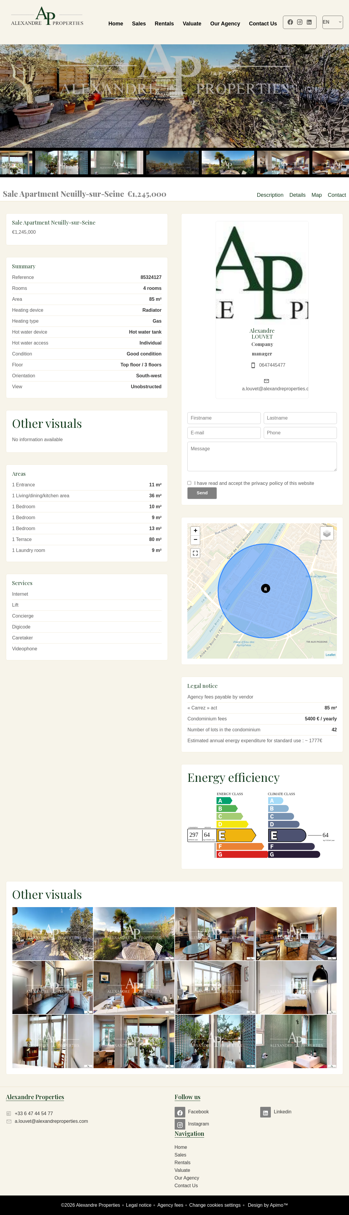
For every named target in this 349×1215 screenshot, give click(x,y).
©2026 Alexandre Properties (90, 1205)
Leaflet (330, 655)
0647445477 (272, 365)
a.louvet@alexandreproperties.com (278, 388)
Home (47, 22)
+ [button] (195, 531)
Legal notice (138, 1205)
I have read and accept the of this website (254, 483)
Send (202, 492)
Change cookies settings (214, 1205)
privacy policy (267, 483)
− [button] (195, 540)
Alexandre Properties (35, 1097)
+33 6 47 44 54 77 (34, 1113)
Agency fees (170, 1205)
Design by (267, 1205)
